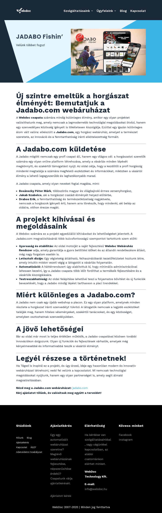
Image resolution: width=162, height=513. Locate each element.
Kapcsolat (138, 11)
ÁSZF (33, 447)
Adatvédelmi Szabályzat (29, 452)
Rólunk (19, 438)
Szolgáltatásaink (77, 11)
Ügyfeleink (105, 11)
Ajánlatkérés (22, 442)
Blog (123, 11)
